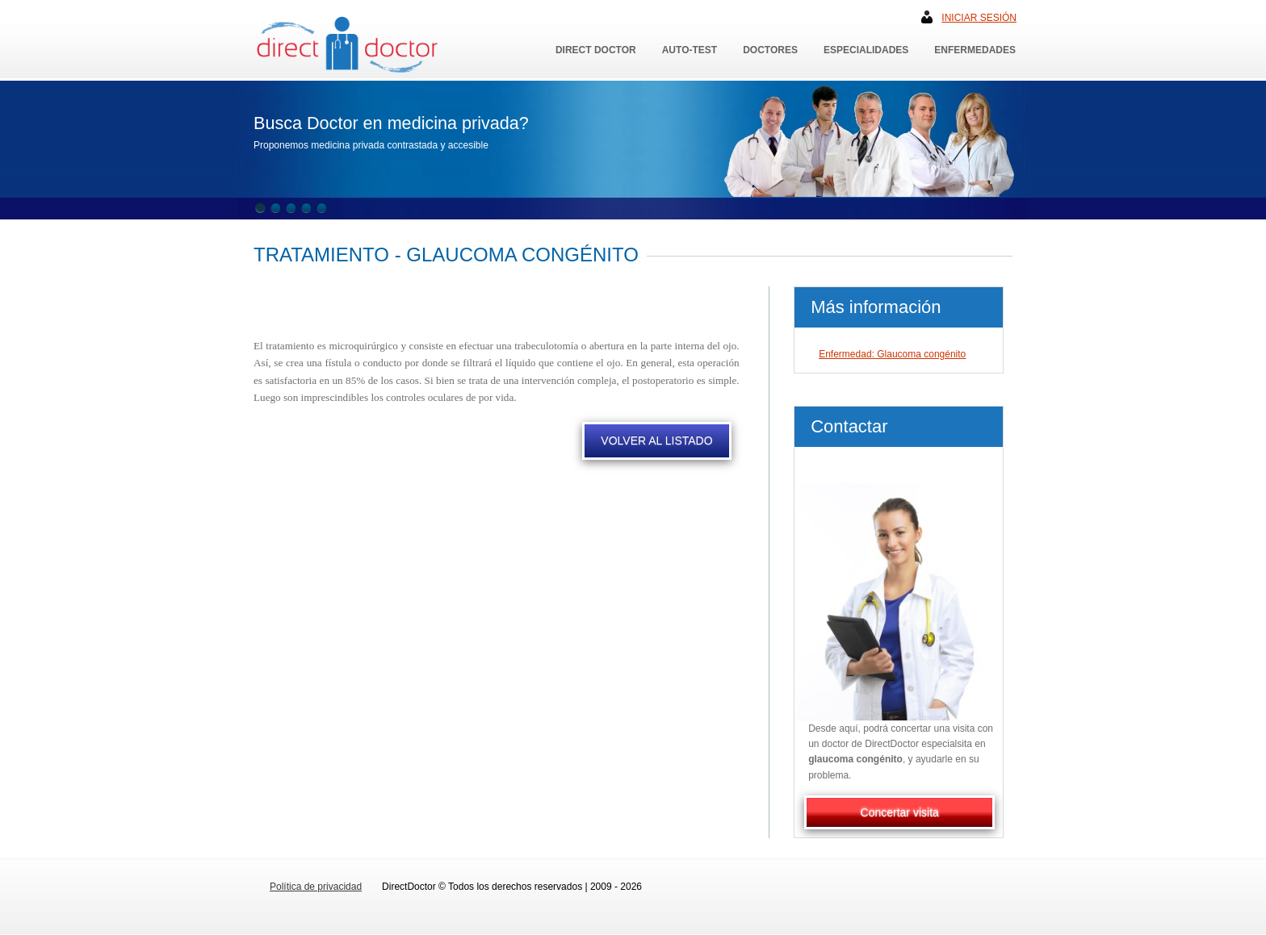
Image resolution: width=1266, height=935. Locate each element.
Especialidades (866, 50)
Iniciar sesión (979, 17)
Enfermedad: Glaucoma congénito (892, 354)
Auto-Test (689, 50)
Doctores (770, 50)
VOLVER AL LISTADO (656, 440)
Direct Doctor (595, 50)
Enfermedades (975, 50)
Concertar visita (900, 812)
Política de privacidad (316, 886)
